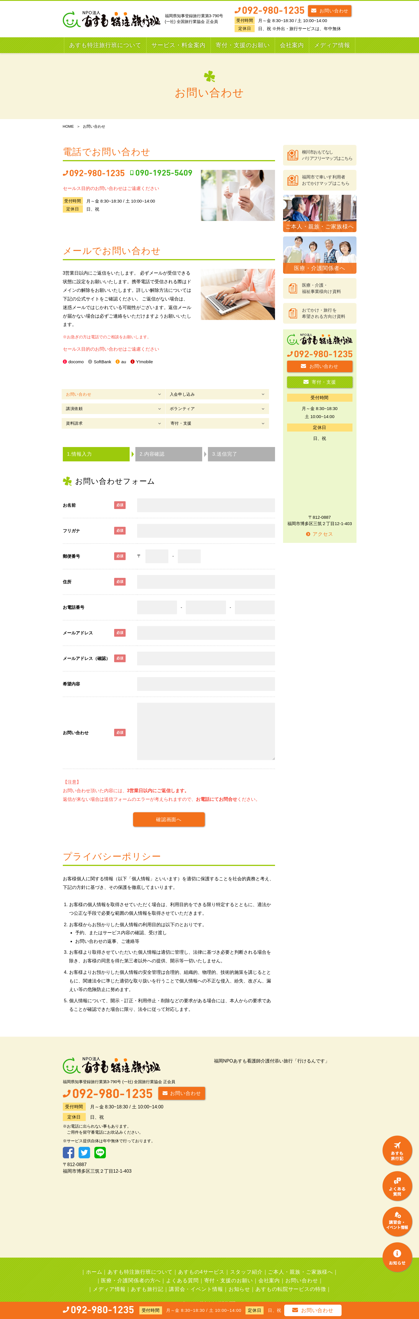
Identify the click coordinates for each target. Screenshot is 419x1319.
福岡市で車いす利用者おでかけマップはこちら (326, 180)
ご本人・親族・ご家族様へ (300, 1261)
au (126, 362)
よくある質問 (182, 1270)
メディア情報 (332, 45)
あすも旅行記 (147, 1278)
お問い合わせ (330, 10)
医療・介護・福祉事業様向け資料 (321, 288)
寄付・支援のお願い (243, 45)
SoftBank (104, 362)
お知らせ (239, 1278)
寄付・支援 (223, 408)
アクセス (319, 534)
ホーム (94, 1261)
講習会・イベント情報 (196, 1278)
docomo (77, 362)
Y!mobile (148, 362)
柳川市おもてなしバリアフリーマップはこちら (327, 155)
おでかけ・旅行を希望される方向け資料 (324, 313)
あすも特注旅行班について (105, 45)
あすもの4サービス (201, 1261)
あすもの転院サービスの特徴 (291, 1278)
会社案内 (292, 45)
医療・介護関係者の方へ (131, 1270)
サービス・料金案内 (178, 45)
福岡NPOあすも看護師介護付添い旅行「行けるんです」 (272, 1050)
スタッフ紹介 (246, 1261)
